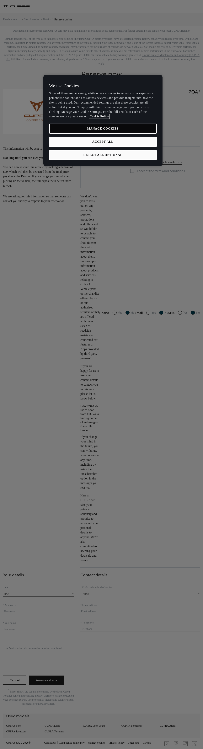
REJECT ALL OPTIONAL (102, 155)
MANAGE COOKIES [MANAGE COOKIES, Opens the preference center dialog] (103, 128)
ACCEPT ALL (103, 141)
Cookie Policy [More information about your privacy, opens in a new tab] (99, 116)
